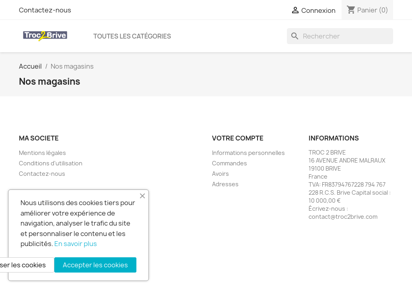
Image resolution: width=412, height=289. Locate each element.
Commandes (229, 163)
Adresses (225, 184)
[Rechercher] (340, 36)
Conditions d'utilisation (50, 163)
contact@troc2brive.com (343, 216)
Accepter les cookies (95, 265)
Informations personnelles (248, 153)
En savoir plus (75, 243)
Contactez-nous (45, 10)
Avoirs (220, 173)
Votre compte (238, 138)
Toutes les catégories (132, 36)
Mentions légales (42, 153)
